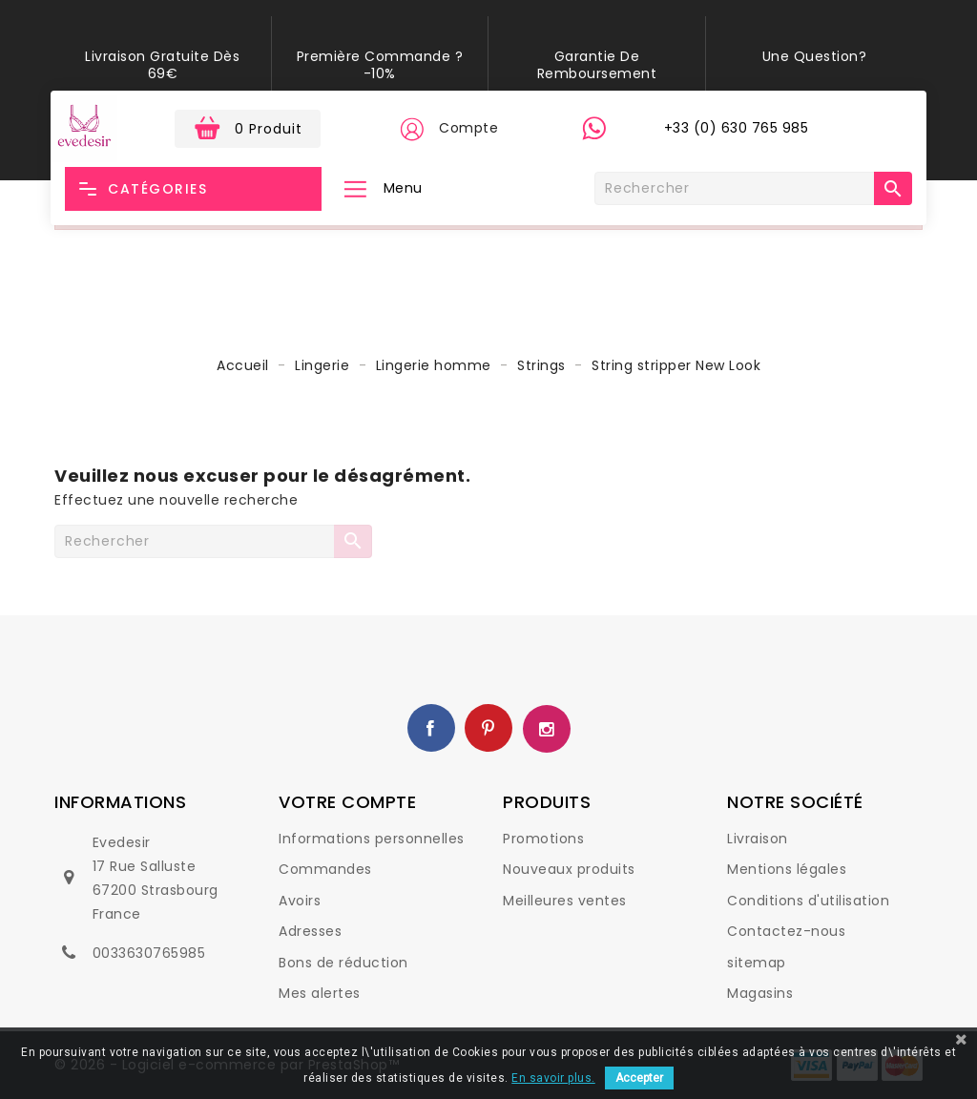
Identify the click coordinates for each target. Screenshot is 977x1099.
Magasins (760, 993)
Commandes (325, 869)
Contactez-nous (786, 931)
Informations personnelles (372, 838)
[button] (411, 129)
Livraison (757, 838)
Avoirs (300, 900)
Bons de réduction (343, 962)
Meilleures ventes (565, 900)
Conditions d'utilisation (808, 900)
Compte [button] (468, 127)
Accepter (639, 1078)
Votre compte (347, 802)
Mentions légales (786, 869)
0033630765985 (149, 953)
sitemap (756, 962)
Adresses (310, 931)
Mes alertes (320, 993)
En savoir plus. (553, 1078)
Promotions (543, 838)
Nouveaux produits (569, 869)
